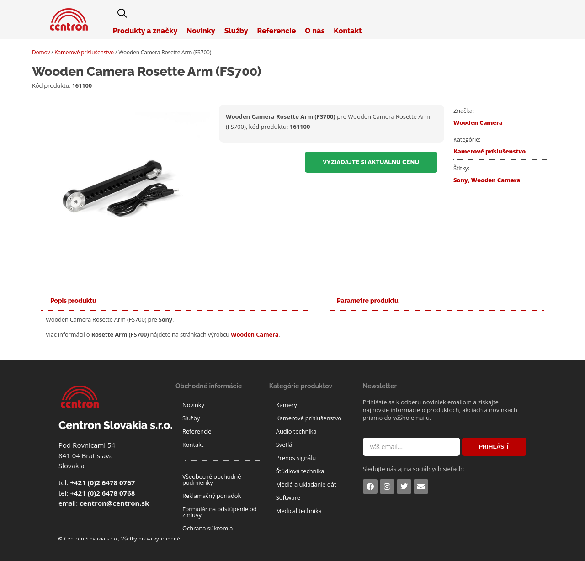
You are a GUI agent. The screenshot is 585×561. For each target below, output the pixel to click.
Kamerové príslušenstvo (84, 52)
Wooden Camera (478, 122)
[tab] (73, 300)
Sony (460, 180)
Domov (41, 52)
